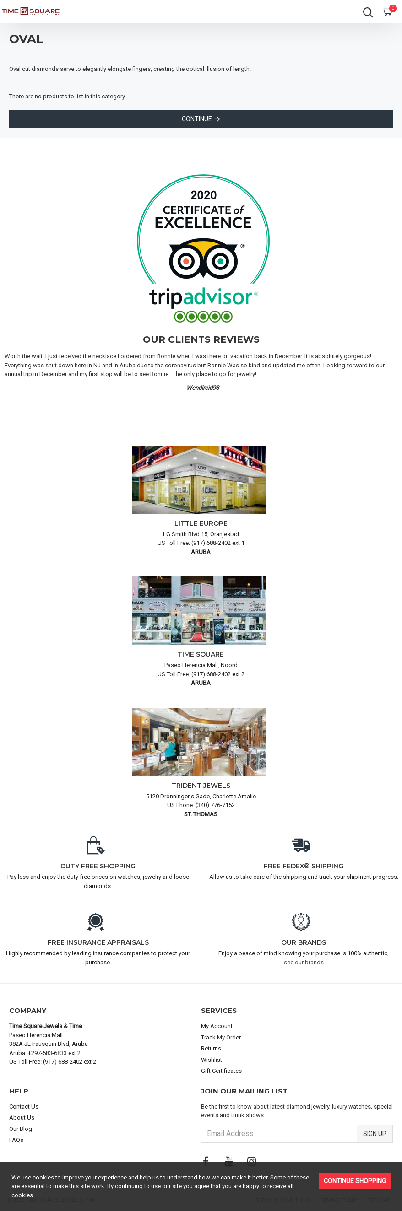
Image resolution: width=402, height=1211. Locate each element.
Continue (197, 119)
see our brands (304, 962)
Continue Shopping (355, 1180)
